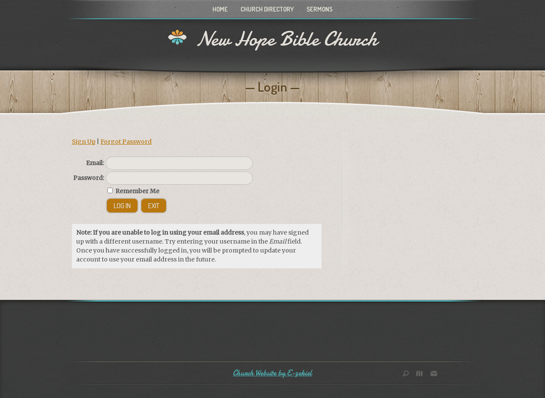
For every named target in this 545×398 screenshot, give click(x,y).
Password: (88, 178)
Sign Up (83, 141)
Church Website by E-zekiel (272, 373)
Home (220, 9)
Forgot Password (126, 141)
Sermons (320, 9)
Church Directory (267, 9)
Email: (95, 163)
